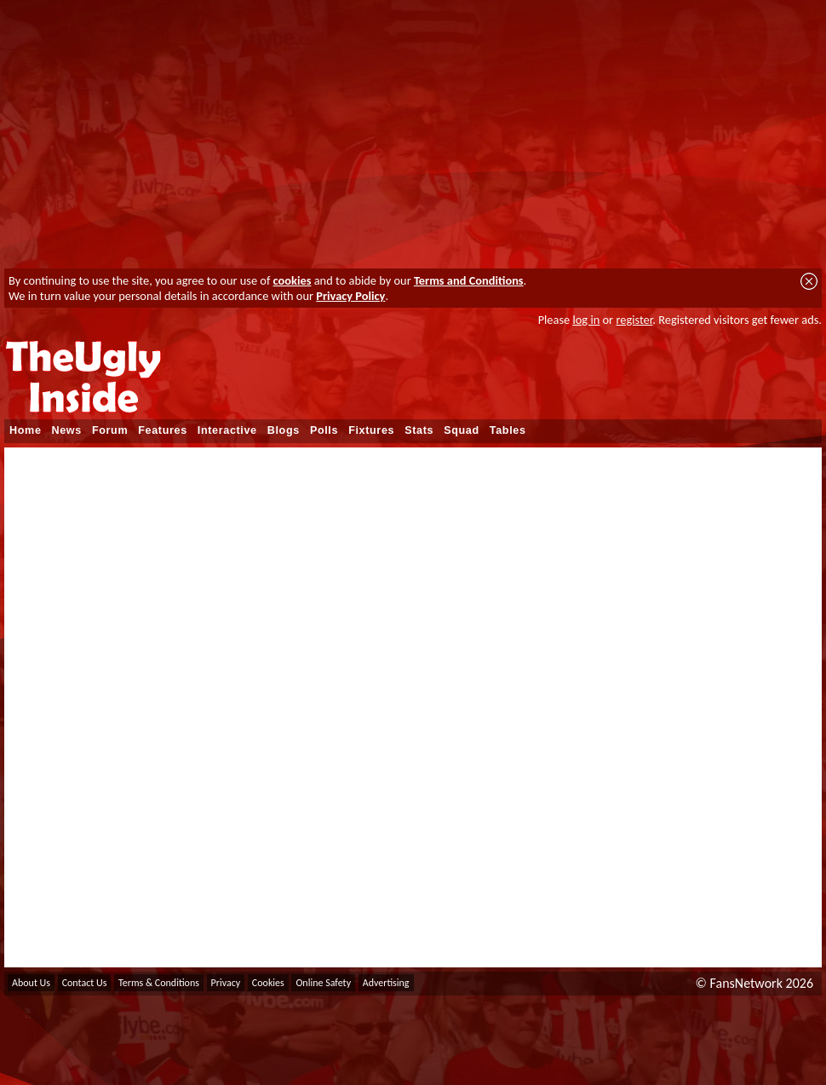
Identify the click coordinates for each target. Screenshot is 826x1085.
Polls (324, 430)
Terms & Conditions (158, 983)
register (634, 319)
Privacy (226, 983)
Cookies (268, 983)
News (67, 430)
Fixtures (371, 430)
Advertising (386, 983)
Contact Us (84, 983)
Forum (110, 430)
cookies (292, 280)
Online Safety (323, 983)
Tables (508, 430)
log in (585, 319)
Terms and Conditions (469, 280)
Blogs (283, 430)
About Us (31, 983)
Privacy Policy (350, 295)
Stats (418, 430)
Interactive (227, 430)
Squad (461, 430)
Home (25, 430)
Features (162, 430)
